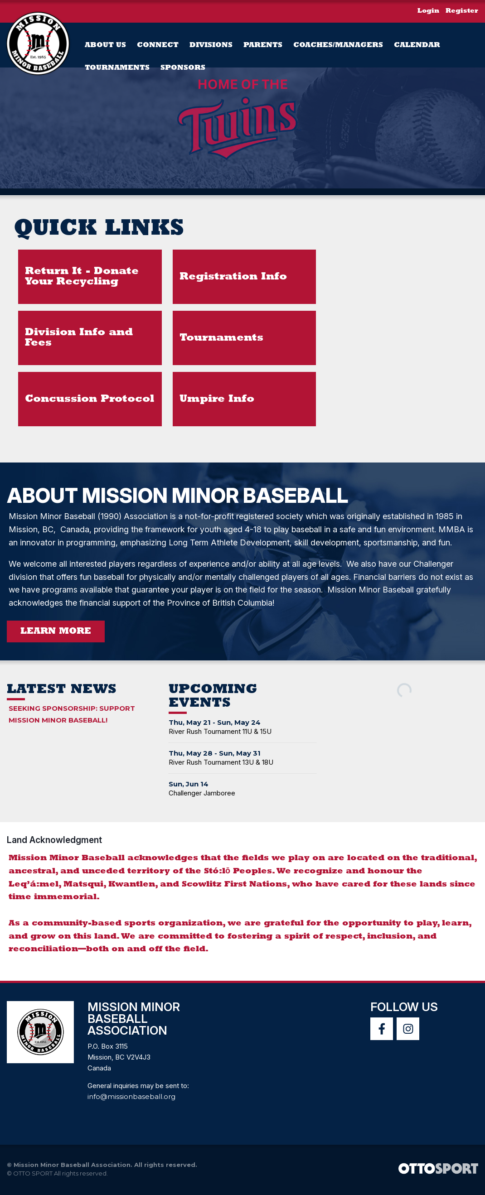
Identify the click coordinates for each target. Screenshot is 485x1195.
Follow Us (404, 1009)
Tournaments (117, 68)
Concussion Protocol (89, 400)
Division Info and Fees (79, 338)
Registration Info (233, 277)
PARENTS (262, 45)
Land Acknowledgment (54, 842)
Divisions (211, 45)
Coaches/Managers (338, 45)
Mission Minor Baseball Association (133, 1021)
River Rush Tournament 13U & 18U (221, 765)
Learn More (55, 634)
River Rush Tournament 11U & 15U (220, 734)
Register (462, 11)
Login (428, 11)
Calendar (417, 45)
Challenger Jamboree (202, 795)
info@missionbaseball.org (131, 1099)
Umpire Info (216, 400)
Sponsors (182, 68)
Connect (158, 45)
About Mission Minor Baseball (197, 497)
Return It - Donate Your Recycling (82, 277)
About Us (105, 45)
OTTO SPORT (33, 1176)
